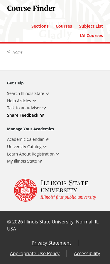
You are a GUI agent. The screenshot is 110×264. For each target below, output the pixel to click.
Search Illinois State (25, 93)
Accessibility (87, 253)
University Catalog (24, 146)
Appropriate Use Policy (35, 253)
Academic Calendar (25, 139)
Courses (64, 26)
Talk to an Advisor (24, 108)
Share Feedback (22, 115)
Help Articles (19, 100)
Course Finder (31, 8)
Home (18, 52)
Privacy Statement (51, 243)
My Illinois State (22, 161)
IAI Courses (91, 35)
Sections (40, 26)
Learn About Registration (31, 154)
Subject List (91, 26)
